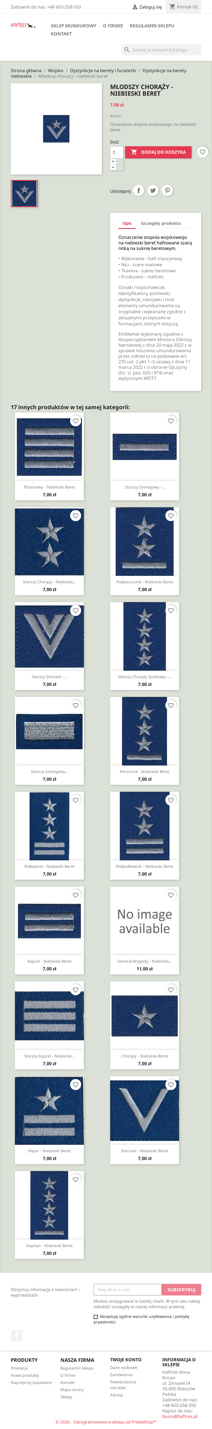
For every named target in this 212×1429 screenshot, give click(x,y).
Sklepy (66, 1396)
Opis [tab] (127, 223)
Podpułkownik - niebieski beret (144, 866)
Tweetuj (152, 190)
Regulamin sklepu (152, 26)
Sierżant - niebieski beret (144, 1150)
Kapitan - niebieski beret (49, 1245)
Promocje (19, 1368)
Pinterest (167, 190)
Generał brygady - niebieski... (144, 961)
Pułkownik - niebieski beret (49, 866)
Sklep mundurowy (73, 26)
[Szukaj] (161, 49)
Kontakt (61, 34)
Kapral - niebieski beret (49, 961)
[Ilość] (116, 152)
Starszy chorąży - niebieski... (49, 581)
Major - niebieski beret (49, 1150)
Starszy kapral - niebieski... (49, 1056)
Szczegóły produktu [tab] (161, 223)
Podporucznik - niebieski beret (144, 581)
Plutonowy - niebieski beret (49, 487)
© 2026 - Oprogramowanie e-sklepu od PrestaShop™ (106, 1422)
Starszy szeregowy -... (145, 487)
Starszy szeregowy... (49, 771)
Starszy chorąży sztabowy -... (144, 676)
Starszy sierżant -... (49, 676)
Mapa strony (72, 1389)
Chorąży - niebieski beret (144, 1056)
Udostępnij (138, 190)
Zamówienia (121, 1374)
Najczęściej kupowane (31, 1382)
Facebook (16, 1335)
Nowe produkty (25, 1375)
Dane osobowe (123, 1367)
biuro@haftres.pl (180, 1416)
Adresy (116, 1394)
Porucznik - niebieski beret (144, 771)
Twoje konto (126, 1360)
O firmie (113, 26)
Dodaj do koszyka (158, 152)
